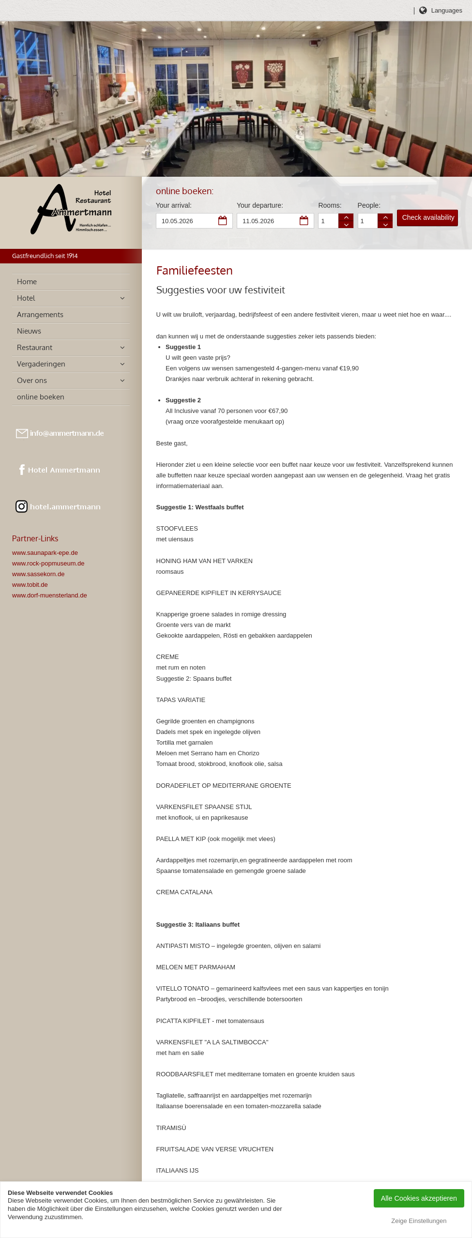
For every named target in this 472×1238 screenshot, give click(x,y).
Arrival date (223, 221)
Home (27, 281)
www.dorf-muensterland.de (49, 595)
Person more (385, 217)
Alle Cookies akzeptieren (419, 1198)
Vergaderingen (41, 363)
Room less (346, 224)
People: (369, 205)
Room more (346, 217)
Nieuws (29, 331)
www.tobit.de (30, 584)
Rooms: (329, 205)
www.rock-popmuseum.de (48, 563)
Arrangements (40, 314)
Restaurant (34, 347)
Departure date (304, 221)
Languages (446, 10)
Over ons (32, 380)
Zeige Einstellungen (418, 1220)
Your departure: (260, 205)
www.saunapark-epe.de (45, 552)
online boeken (40, 396)
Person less (385, 224)
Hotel (26, 298)
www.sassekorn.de (38, 574)
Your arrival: (174, 205)
